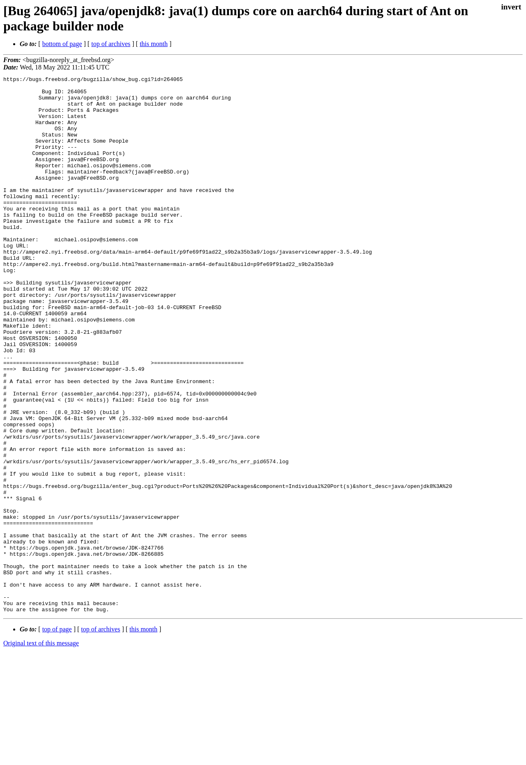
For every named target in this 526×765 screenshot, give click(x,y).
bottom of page (62, 43)
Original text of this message (41, 750)
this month (154, 43)
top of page (57, 736)
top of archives (110, 43)
